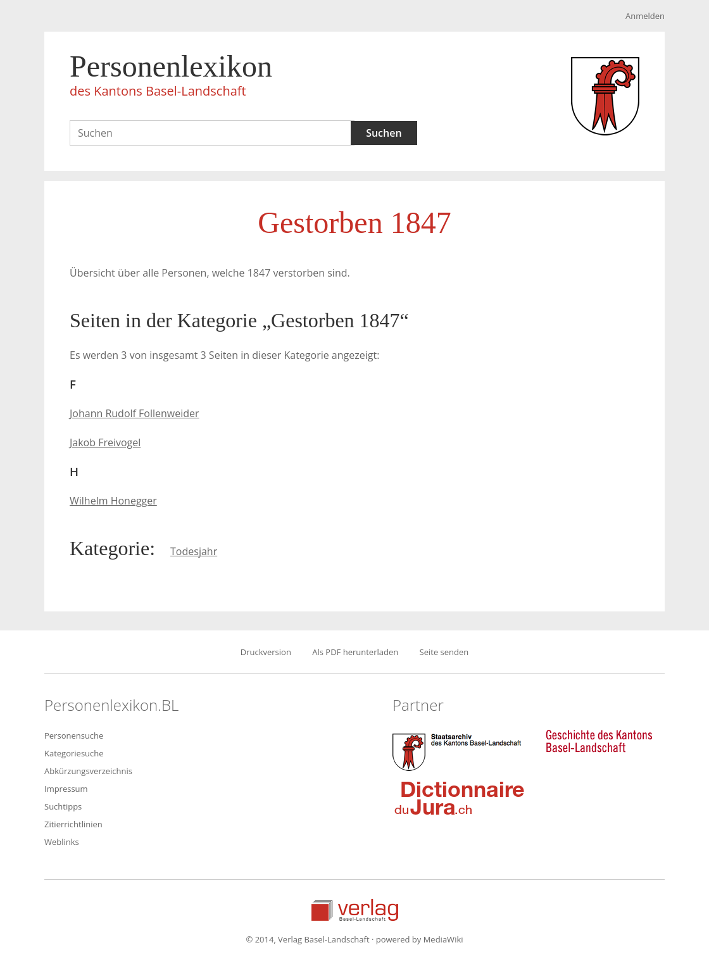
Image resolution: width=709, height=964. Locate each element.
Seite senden (444, 652)
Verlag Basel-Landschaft (354, 910)
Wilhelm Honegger (113, 501)
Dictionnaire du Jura (459, 797)
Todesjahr (193, 551)
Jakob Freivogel (105, 442)
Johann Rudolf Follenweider (134, 413)
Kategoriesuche (74, 753)
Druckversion (266, 652)
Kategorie (109, 548)
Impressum (66, 788)
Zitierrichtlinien (73, 824)
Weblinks (61, 842)
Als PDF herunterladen (355, 652)
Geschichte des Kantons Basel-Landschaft (599, 741)
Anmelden (645, 16)
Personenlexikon (171, 77)
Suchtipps (63, 806)
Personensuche (73, 735)
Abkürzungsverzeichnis (88, 771)
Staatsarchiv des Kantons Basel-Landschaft (459, 751)
